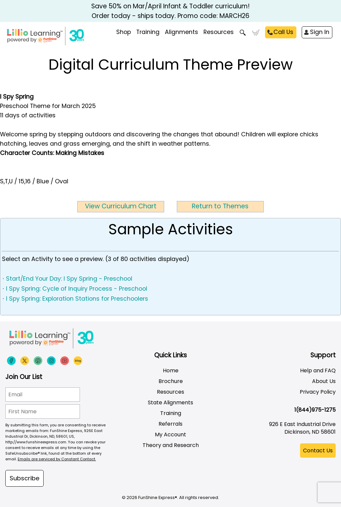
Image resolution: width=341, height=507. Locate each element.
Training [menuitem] (148, 32)
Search (243, 32)
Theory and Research (171, 445)
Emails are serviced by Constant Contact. (57, 459)
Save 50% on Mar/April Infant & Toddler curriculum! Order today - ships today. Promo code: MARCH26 (170, 11)
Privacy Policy (318, 392)
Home (170, 370)
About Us (324, 381)
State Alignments (170, 402)
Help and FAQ (318, 370)
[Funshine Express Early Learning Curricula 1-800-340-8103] (70, 38)
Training (170, 413)
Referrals (170, 424)
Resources (218, 32)
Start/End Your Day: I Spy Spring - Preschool (69, 279)
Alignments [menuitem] (181, 32)
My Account (170, 434)
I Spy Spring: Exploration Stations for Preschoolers (77, 299)
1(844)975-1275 (315, 410)
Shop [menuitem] (123, 32)
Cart (256, 32)
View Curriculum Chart (121, 206)
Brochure (171, 381)
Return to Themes (220, 206)
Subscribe (24, 478)
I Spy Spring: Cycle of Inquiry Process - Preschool (76, 289)
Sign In (319, 32)
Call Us (283, 32)
